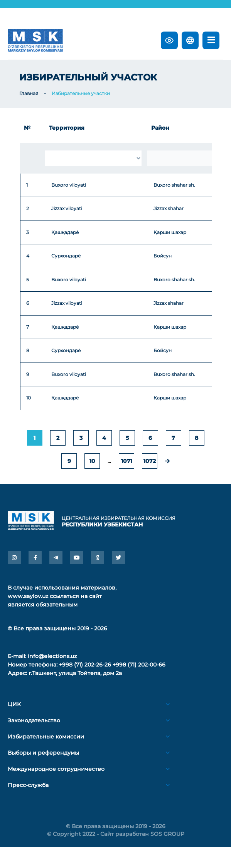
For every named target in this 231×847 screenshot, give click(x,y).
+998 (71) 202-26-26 (85, 664)
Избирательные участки (81, 93)
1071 (126, 461)
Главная (28, 93)
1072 (149, 461)
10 (92, 461)
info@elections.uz (52, 656)
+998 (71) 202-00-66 (139, 664)
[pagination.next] (167, 461)
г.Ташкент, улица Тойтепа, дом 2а (75, 673)
